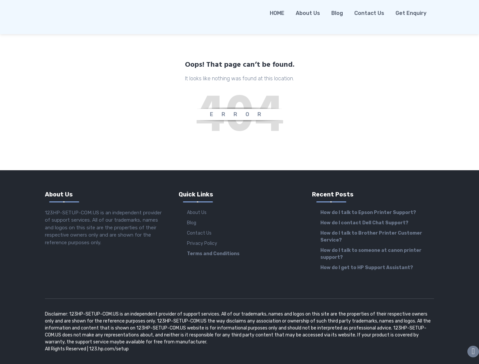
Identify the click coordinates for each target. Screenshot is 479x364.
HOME (277, 13)
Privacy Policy (202, 243)
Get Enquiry (411, 13)
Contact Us (369, 13)
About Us (308, 13)
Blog (337, 13)
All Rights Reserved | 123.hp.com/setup (87, 349)
